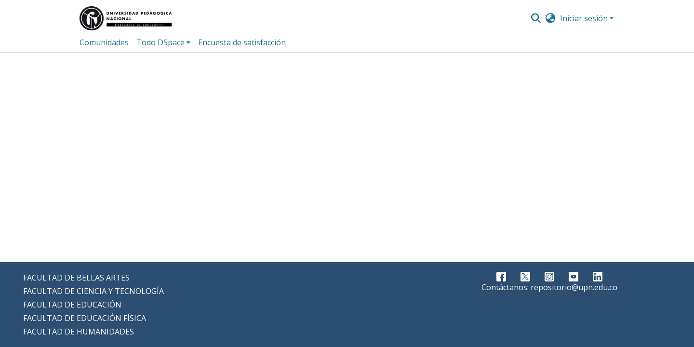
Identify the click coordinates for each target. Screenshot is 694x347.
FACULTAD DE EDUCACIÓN (72, 304)
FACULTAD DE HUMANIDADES (78, 331)
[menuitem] (551, 18)
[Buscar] (536, 18)
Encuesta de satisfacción (242, 42)
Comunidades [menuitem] (104, 42)
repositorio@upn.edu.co (574, 287)
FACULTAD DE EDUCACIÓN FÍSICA (84, 318)
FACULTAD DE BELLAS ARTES (76, 277)
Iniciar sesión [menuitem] (584, 18)
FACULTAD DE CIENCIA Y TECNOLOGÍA (93, 291)
